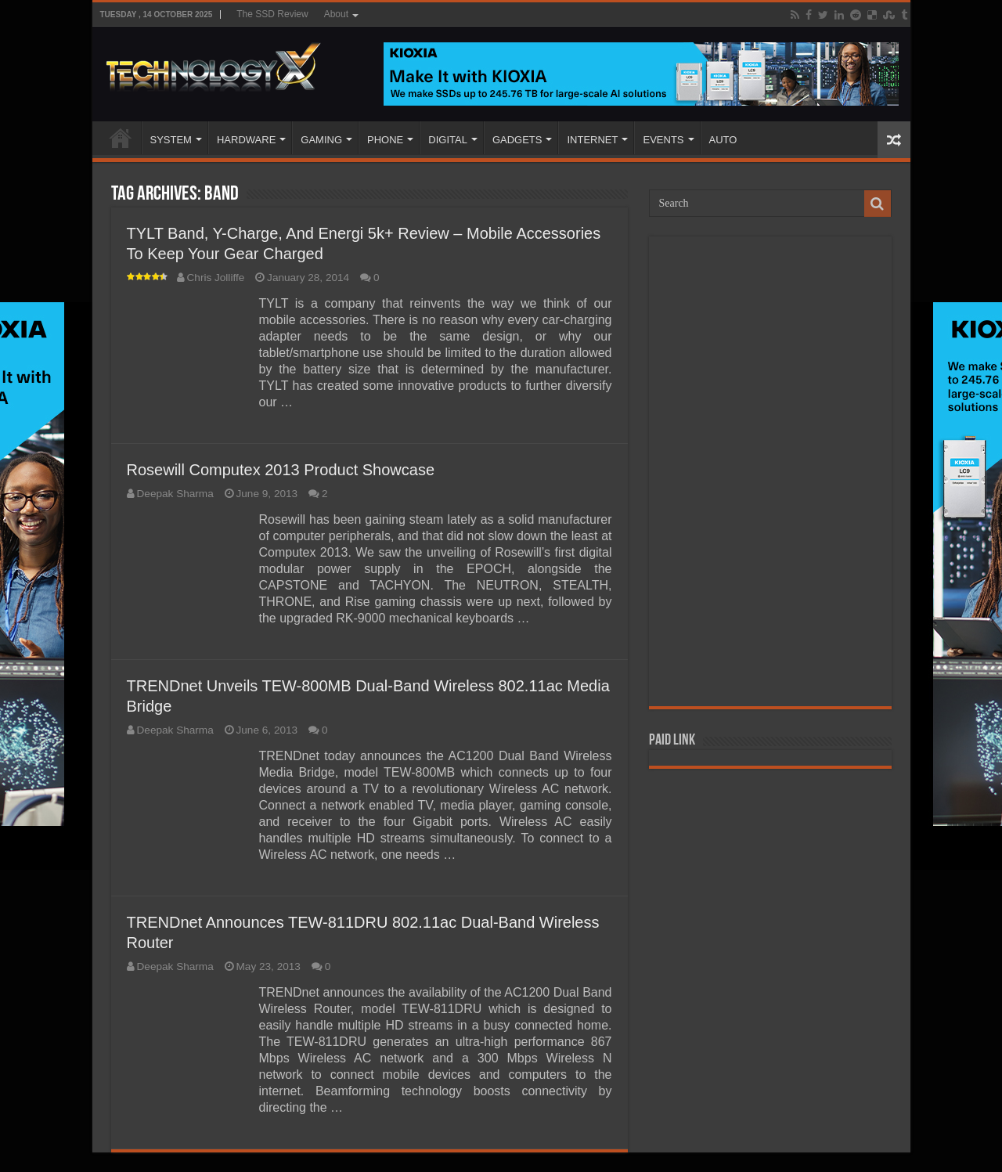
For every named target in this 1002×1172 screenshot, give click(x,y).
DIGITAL (447, 140)
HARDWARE (246, 140)
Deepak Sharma (175, 493)
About (336, 14)
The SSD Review (272, 14)
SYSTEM (171, 140)
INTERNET (592, 140)
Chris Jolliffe (216, 277)
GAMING (321, 140)
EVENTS (663, 140)
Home (120, 137)
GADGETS (517, 140)
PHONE (385, 140)
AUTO (723, 140)
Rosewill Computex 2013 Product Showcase (281, 469)
